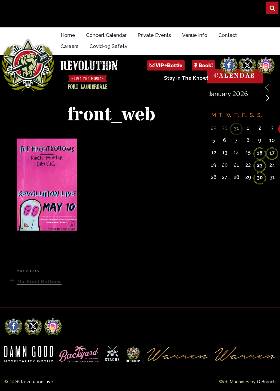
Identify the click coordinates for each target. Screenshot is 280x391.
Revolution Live (37, 381)
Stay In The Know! (186, 78)
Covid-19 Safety (108, 46)
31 (236, 128)
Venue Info (194, 35)
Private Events (154, 35)
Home (68, 35)
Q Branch (266, 381)
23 (259, 165)
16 (259, 153)
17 (272, 153)
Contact (227, 35)
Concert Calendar (106, 35)
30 (260, 177)
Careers (69, 46)
